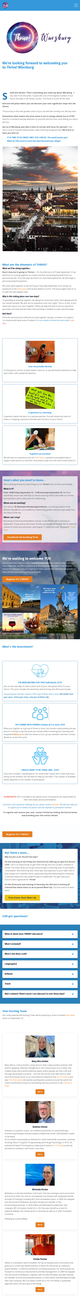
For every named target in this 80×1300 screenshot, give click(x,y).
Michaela (55, 804)
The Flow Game (25, 1085)
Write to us (27, 741)
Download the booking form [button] (22, 537)
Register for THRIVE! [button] (17, 579)
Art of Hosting (54, 1083)
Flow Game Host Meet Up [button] (22, 897)
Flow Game (40, 464)
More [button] (40, 1092)
